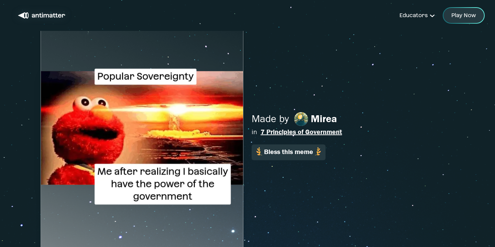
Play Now (463, 15)
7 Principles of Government (301, 132)
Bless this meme (288, 151)
